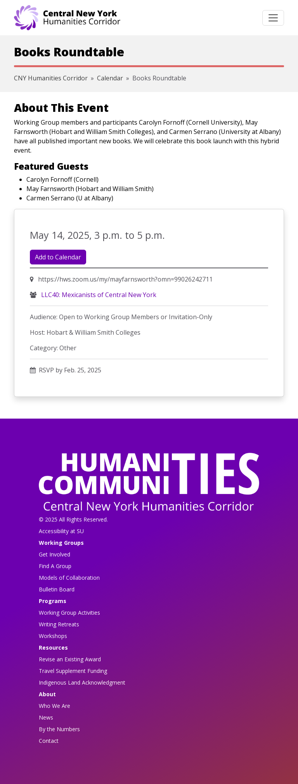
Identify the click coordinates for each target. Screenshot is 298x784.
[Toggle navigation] (273, 18)
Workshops (53, 636)
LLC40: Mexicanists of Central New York (98, 294)
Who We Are (54, 705)
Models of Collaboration (69, 577)
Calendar (110, 78)
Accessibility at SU (61, 531)
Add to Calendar (58, 257)
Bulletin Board (56, 589)
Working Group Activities (69, 612)
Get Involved (54, 554)
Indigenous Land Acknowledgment (82, 682)
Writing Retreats (59, 624)
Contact (49, 740)
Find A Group (55, 566)
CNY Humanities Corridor (51, 78)
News (46, 717)
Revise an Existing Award (70, 659)
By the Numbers (59, 729)
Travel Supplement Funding (73, 670)
